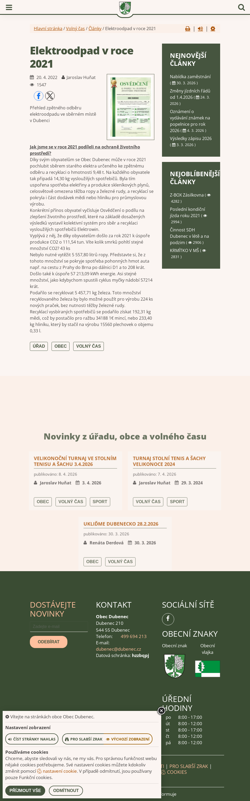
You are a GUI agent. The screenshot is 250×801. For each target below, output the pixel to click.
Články (95, 28)
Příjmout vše (25, 790)
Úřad (39, 346)
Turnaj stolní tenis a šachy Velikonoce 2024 (169, 549)
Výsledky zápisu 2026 (191, 138)
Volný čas (75, 28)
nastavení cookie (57, 771)
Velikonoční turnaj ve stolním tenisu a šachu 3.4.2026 (75, 549)
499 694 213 (134, 636)
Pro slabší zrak (188, 766)
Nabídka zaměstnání (190, 77)
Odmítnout (66, 790)
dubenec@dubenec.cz (118, 649)
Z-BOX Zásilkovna (187, 195)
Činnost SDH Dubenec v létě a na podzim (189, 236)
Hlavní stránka (48, 28)
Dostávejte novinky (53, 609)
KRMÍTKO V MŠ (185, 250)
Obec (60, 346)
